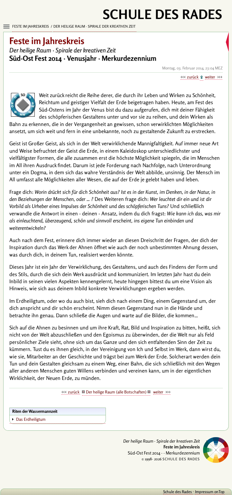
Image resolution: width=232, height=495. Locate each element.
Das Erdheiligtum (31, 419)
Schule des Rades (178, 491)
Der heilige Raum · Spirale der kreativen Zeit (94, 26)
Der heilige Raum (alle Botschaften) (116, 391)
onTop (219, 491)
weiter (210, 76)
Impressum (204, 491)
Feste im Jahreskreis (31, 26)
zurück (193, 76)
